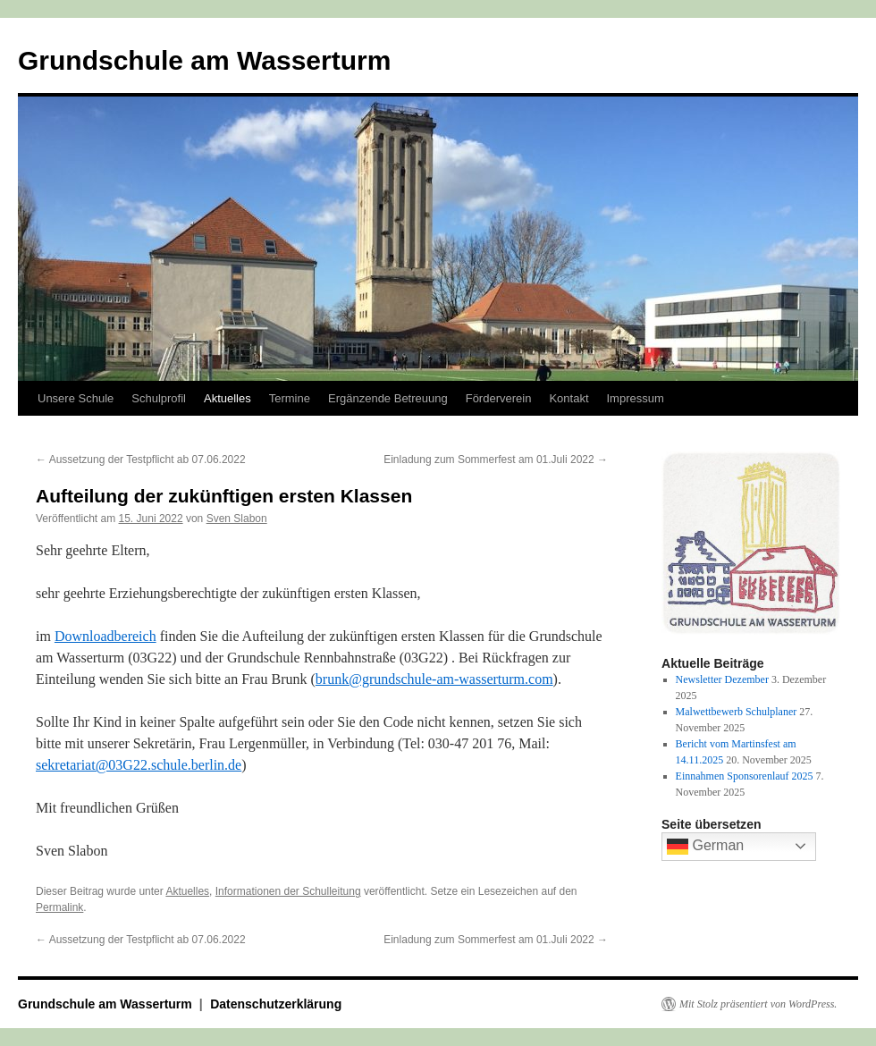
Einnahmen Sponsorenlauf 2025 (744, 776)
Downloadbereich (105, 636)
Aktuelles (227, 398)
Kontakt (568, 398)
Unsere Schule (76, 398)
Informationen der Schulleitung (288, 891)
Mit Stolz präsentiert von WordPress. (758, 1004)
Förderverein (499, 398)
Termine (289, 398)
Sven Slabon (236, 518)
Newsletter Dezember (722, 679)
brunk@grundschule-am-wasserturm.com (434, 679)
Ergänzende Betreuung (388, 398)
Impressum (635, 398)
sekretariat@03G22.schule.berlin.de (138, 764)
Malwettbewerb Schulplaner (736, 711)
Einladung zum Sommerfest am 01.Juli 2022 (495, 459)
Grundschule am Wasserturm (204, 60)
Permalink (59, 907)
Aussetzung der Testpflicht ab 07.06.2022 (141, 459)
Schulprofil (158, 398)
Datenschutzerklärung (275, 1004)
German (705, 846)
